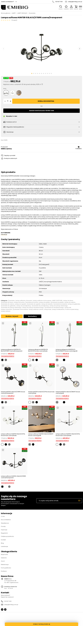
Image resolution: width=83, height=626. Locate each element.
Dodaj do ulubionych (10, 158)
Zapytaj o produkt (9, 155)
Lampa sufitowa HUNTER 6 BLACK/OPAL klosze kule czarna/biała (13, 434)
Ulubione (4, 558)
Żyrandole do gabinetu (8, 306)
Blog (2, 543)
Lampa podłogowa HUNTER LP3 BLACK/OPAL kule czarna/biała (38, 350)
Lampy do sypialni (20, 304)
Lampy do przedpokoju (23, 306)
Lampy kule (47, 309)
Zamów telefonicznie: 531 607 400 (41, 111)
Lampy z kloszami (6, 309)
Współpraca (5, 523)
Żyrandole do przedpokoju (40, 306)
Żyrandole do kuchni (31, 302)
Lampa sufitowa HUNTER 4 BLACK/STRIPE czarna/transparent (13, 476)
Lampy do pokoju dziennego (59, 306)
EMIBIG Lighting (6, 149)
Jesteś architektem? (7, 2)
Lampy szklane (5, 311)
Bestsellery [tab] (32, 316)
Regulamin (4, 533)
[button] (4, 101)
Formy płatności (6, 568)
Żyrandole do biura (7, 302)
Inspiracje (4, 530)
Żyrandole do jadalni (57, 302)
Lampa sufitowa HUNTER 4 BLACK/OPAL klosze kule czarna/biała (68, 434)
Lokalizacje (4, 546)
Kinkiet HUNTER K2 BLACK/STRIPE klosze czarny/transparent (13, 392)
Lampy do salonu (69, 302)
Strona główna (5, 13)
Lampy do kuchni (19, 302)
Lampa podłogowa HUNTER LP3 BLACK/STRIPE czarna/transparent (11, 350)
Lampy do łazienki (47, 304)
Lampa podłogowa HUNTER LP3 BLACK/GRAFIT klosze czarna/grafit (66, 350)
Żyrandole (32, 13)
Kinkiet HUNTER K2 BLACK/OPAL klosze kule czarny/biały (41, 392)
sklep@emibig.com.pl (75, 2)
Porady (3, 526)
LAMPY (14, 13)
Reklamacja (5, 564)
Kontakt (3, 540)
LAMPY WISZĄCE (22, 13)
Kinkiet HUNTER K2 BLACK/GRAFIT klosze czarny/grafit (68, 392)
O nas (3, 516)
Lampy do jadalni (44, 302)
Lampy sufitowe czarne (36, 309)
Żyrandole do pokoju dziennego (11, 307)
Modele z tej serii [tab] (12, 316)
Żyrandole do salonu (7, 304)
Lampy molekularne (58, 309)
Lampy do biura (68, 300)
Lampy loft (68, 307)
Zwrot (3, 561)
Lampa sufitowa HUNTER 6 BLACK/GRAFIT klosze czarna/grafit (40, 434)
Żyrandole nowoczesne (20, 309)
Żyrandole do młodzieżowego (54, 307)
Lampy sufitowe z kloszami (23, 300)
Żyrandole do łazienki (60, 304)
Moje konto (4, 554)
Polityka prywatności (7, 536)
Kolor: (5, 88)
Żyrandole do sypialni (34, 304)
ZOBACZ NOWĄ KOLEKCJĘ (41, 624)
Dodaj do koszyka (46, 101)
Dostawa (4, 571)
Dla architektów (6, 520)
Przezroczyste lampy (71, 309)
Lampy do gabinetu (74, 304)
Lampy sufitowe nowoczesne (42, 300)
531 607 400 (59, 2)
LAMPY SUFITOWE (57, 300)
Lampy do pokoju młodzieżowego (33, 307)
